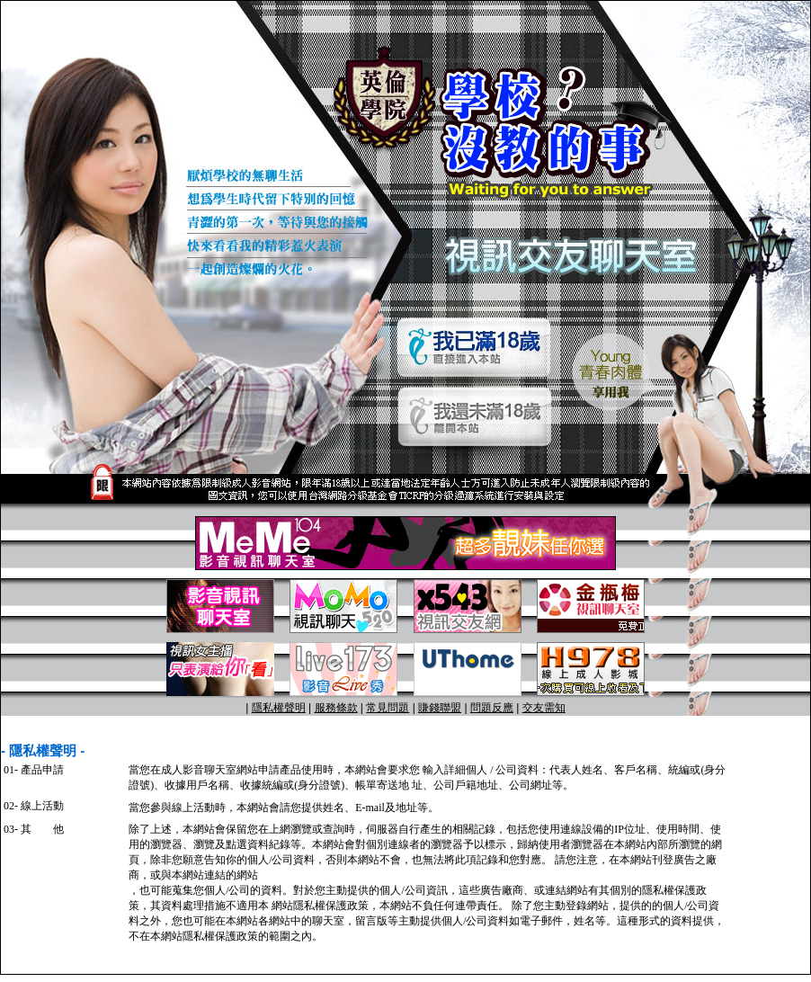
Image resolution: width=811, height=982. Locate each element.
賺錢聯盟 (439, 707)
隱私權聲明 (279, 707)
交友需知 (544, 707)
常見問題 (387, 707)
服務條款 (336, 707)
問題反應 (491, 707)
